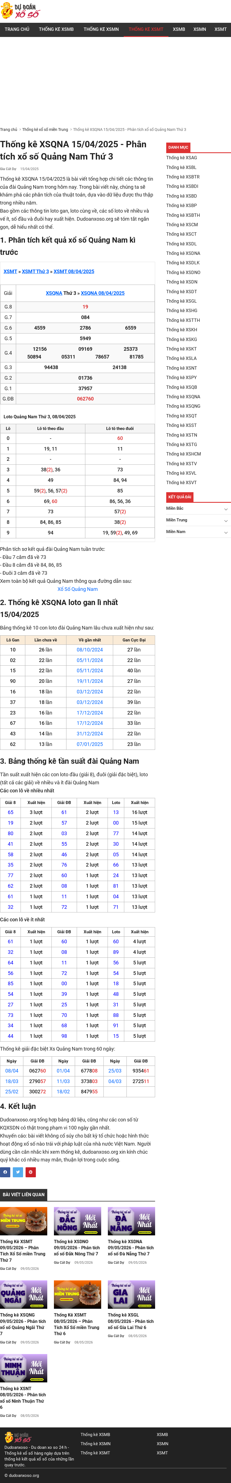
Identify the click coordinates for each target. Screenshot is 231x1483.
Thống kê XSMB (56, 29)
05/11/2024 (90, 660)
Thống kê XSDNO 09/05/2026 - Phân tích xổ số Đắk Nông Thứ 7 (77, 1248)
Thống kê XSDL (181, 244)
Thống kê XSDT (181, 291)
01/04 (63, 1071)
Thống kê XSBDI (182, 186)
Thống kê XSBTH (183, 215)
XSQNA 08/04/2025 (103, 293)
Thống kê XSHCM (183, 454)
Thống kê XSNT (181, 368)
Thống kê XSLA (181, 358)
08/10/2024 (90, 650)
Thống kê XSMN (101, 29)
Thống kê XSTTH (183, 320)
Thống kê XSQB (181, 387)
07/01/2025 (90, 744)
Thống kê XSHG (181, 310)
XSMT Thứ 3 (35, 271)
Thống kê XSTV (181, 463)
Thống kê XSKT (181, 349)
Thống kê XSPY (181, 377)
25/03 (114, 1071)
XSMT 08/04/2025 (74, 271)
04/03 (114, 1081)
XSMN (199, 29)
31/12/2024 (90, 733)
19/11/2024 (90, 681)
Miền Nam (175, 531)
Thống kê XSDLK (183, 262)
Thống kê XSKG (181, 339)
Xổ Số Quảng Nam (78, 589)
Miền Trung (176, 519)
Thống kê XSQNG (183, 406)
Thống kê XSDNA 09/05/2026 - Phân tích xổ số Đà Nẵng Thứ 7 (131, 1248)
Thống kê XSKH (181, 329)
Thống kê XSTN (181, 435)
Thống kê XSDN (181, 282)
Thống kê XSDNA (183, 253)
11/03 (63, 1081)
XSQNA (54, 293)
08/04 (11, 1071)
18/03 (11, 1081)
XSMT (221, 29)
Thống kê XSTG (181, 444)
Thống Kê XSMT (146, 29)
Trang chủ (17, 29)
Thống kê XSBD (181, 196)
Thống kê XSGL (181, 301)
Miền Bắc (174, 508)
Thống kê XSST (181, 425)
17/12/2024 (90, 713)
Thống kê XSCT (181, 234)
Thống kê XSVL (181, 473)
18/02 (63, 1091)
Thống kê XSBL (181, 167)
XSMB (179, 29)
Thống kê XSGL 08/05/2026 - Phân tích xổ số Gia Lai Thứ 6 (131, 1321)
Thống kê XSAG (181, 157)
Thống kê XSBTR (183, 177)
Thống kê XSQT (181, 416)
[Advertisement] (115, 85)
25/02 (11, 1091)
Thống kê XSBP (181, 205)
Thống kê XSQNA (183, 396)
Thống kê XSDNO (183, 272)
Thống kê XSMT (95, 1452)
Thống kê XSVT (181, 482)
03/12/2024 (90, 692)
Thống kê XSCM (182, 224)
